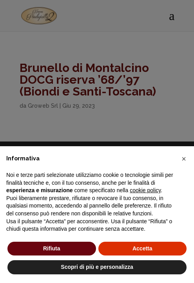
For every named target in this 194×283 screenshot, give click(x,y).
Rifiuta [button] (51, 248)
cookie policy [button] (145, 190)
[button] (184, 159)
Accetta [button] (142, 248)
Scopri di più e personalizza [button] (97, 267)
